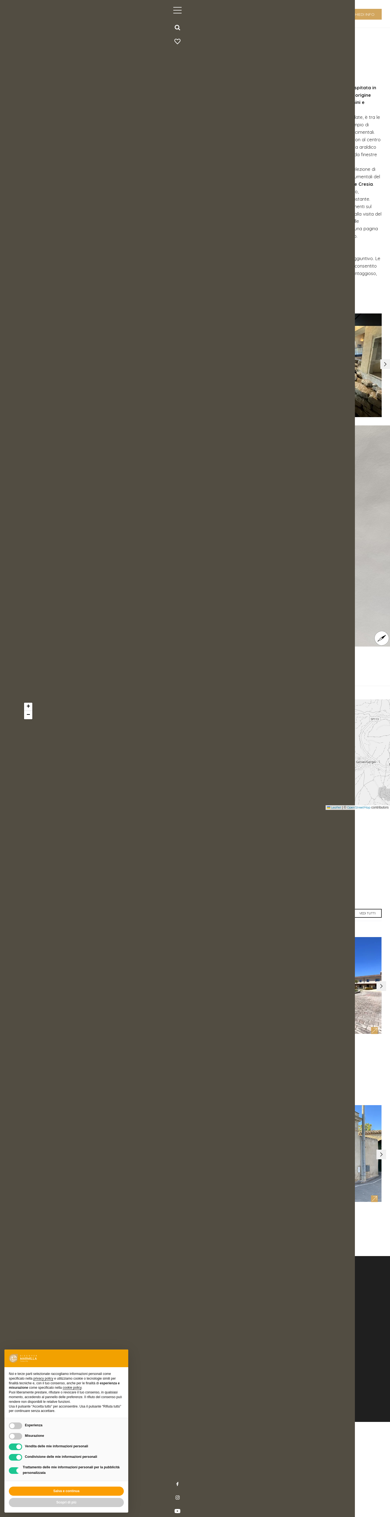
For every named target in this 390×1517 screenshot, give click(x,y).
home (55, 37)
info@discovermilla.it (220, 1426)
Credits (151, 1493)
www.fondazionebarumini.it (141, 296)
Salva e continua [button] (66, 1491)
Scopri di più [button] (66, 1502)
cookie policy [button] (72, 1388)
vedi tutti (364, 950)
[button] (382, 383)
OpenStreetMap (358, 835)
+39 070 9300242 (210, 1420)
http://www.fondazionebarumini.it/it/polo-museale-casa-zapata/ (118, 903)
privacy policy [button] (43, 1378)
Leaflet (334, 835)
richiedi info (362, 14)
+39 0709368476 (54, 888)
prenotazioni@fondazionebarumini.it (80, 896)
